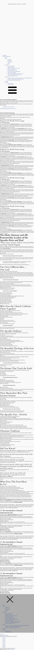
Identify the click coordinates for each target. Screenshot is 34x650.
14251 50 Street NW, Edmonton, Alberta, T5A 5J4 (8, 108)
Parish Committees (11, 84)
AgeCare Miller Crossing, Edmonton (8, 106)
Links (6, 611)
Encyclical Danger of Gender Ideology (14, 71)
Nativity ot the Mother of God (12, 75)
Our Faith (4, 612)
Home (6, 57)
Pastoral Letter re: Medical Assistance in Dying (15, 73)
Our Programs (10, 61)
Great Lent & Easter (11, 67)
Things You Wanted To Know (12, 70)
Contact (6, 82)
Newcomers (10, 59)
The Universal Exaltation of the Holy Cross (15, 74)
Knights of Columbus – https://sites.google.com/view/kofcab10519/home (17, 625)
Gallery (9, 62)
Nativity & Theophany (11, 66)
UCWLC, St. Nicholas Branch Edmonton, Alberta (15, 79)
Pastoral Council (10, 83)
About (6, 58)
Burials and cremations (11, 69)
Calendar (6, 81)
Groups (4, 624)
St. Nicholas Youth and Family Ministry (14, 80)
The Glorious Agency (10, 649)
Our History (10, 60)
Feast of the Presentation (12, 72)
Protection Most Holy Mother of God (14, 68)
